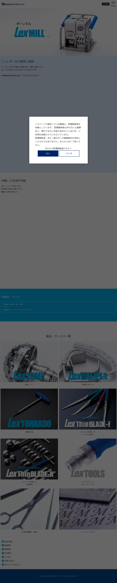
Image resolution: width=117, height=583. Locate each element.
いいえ (69, 153)
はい (48, 153)
